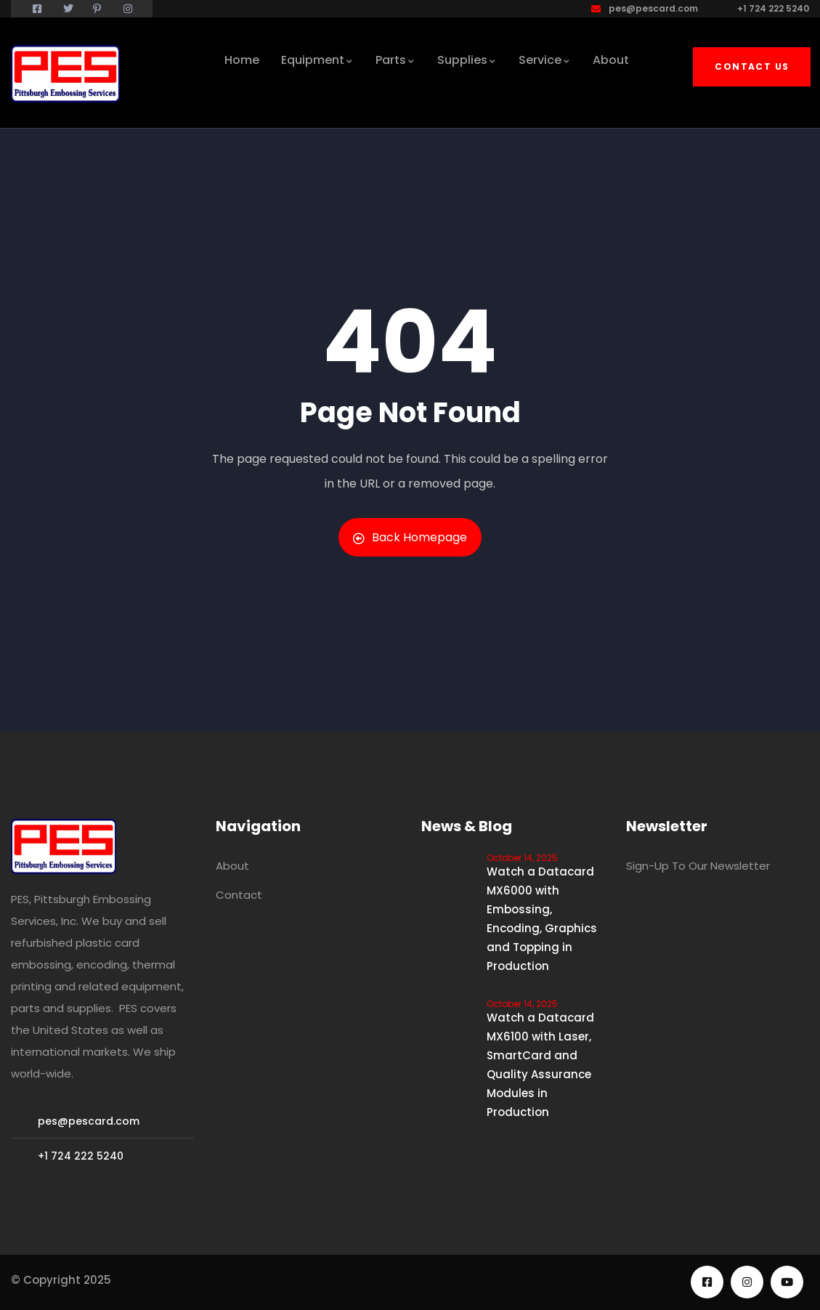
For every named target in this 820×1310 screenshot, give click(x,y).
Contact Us (752, 66)
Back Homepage (410, 537)
